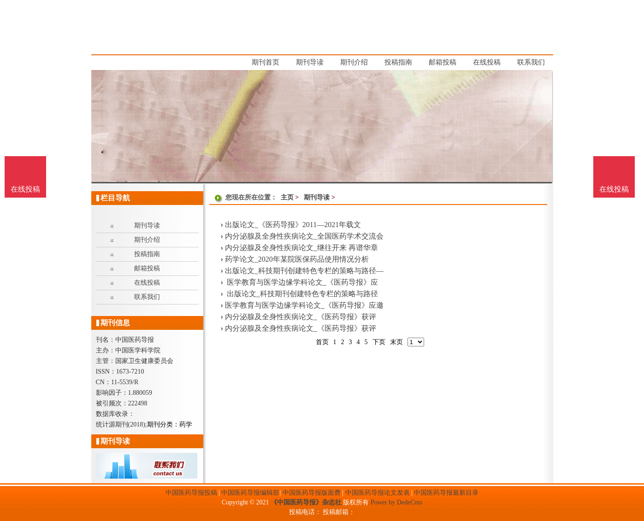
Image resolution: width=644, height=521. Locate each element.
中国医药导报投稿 (191, 492)
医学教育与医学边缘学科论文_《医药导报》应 (301, 282)
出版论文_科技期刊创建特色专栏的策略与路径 (301, 294)
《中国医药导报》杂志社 (306, 502)
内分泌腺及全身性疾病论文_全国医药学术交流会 (304, 236)
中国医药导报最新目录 (446, 492)
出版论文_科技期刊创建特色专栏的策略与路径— (304, 271)
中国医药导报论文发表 (377, 492)
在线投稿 (614, 189)
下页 (378, 342)
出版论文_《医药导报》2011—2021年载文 (293, 224)
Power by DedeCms (396, 502)
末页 (396, 342)
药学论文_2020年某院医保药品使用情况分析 (297, 259)
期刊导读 (317, 197)
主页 (287, 197)
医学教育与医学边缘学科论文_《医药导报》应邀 (304, 305)
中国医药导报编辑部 (250, 492)
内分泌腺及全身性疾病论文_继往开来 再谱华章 (301, 248)
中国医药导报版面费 (312, 492)
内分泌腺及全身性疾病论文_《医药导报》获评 (300, 317)
